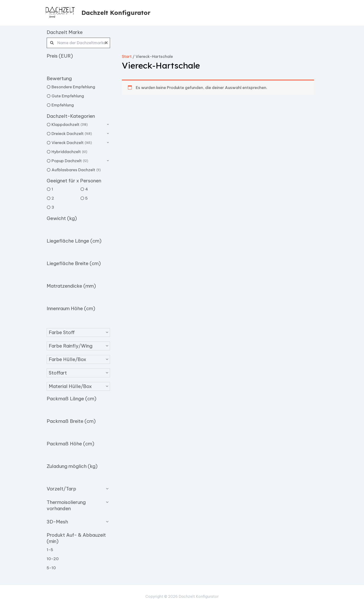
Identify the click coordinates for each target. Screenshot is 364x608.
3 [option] (53, 207)
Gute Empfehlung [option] (68, 96)
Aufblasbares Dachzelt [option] (76, 170)
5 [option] (86, 198)
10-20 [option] (53, 558)
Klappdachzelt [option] (70, 125)
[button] (78, 332)
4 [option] (86, 189)
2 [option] (53, 198)
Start (127, 56)
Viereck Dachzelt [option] (72, 143)
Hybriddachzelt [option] (69, 152)
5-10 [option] (51, 567)
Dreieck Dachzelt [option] (72, 134)
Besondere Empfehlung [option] (73, 86)
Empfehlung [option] (63, 105)
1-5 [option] (50, 549)
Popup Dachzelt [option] (70, 161)
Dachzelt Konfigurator (115, 12)
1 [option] (52, 189)
